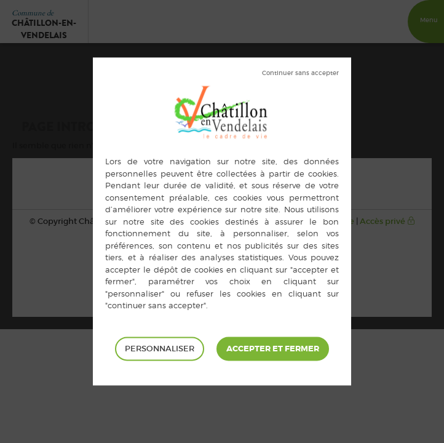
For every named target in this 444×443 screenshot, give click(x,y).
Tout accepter (272, 349)
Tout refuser (300, 73)
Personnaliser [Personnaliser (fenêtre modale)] (159, 348)
